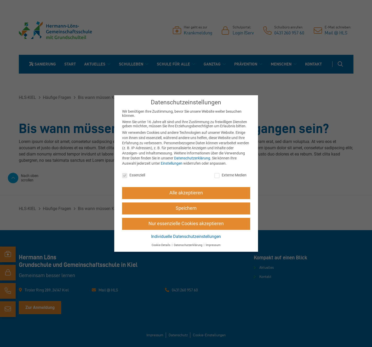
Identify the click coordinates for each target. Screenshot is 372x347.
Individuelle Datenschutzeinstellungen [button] (186, 236)
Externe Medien (230, 175)
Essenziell (133, 175)
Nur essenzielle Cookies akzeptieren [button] (186, 223)
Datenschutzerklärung (192, 158)
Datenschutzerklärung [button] (188, 245)
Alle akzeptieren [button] (186, 192)
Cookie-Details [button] (161, 245)
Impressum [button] (213, 245)
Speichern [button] (186, 208)
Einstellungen (171, 163)
